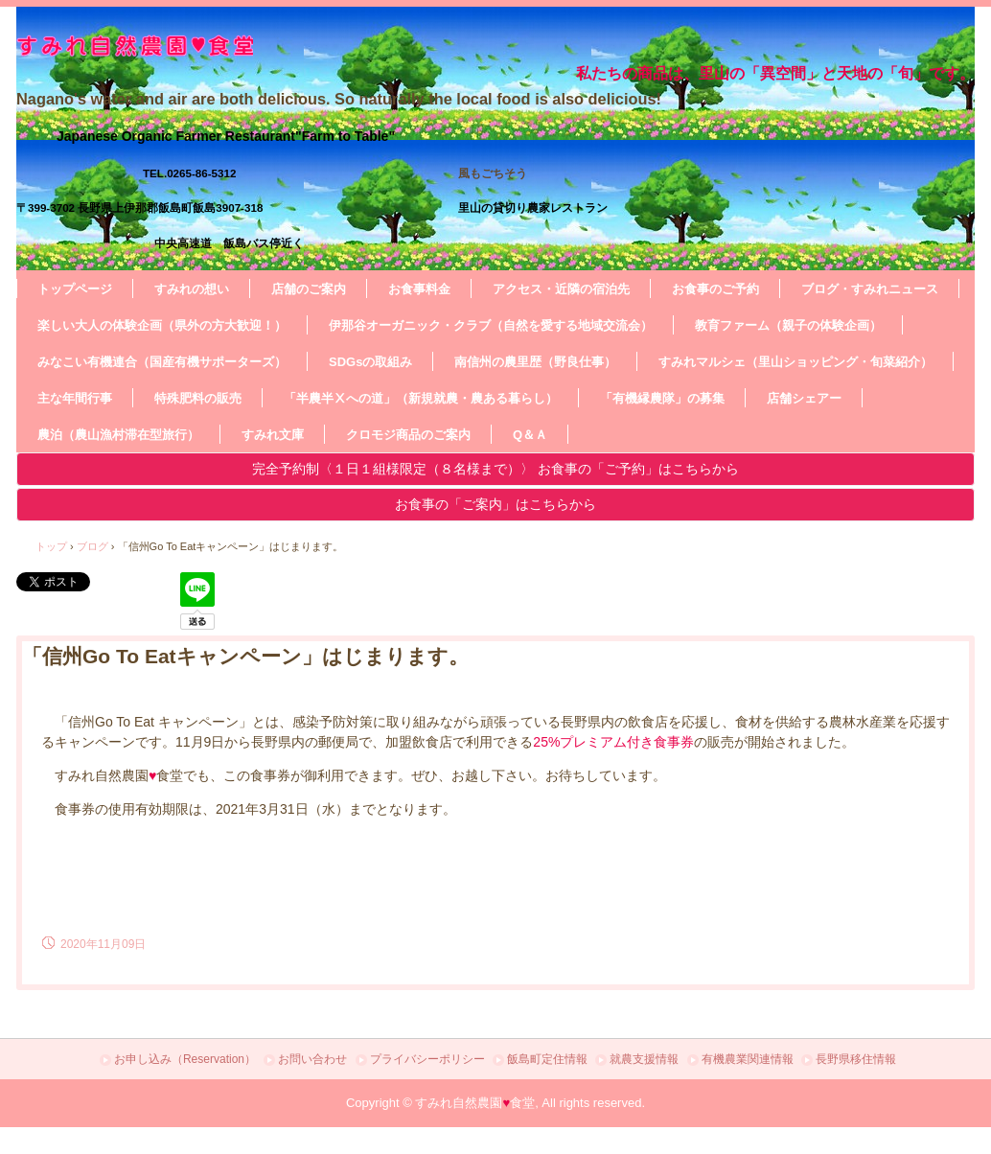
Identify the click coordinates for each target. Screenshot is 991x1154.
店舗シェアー (804, 398)
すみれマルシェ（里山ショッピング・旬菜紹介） (795, 362)
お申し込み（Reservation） (185, 1059)
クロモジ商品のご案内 (408, 434)
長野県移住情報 (856, 1059)
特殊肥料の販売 (198, 398)
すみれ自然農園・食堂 (313, 46)
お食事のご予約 (715, 289)
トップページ (74, 289)
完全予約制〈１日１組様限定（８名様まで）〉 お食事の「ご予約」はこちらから (495, 468)
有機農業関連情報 (748, 1059)
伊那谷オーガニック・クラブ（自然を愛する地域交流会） (491, 325)
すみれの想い (191, 289)
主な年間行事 (74, 398)
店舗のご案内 (308, 289)
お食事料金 (419, 289)
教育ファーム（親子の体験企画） (788, 325)
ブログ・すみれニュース (869, 289)
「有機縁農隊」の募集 (662, 398)
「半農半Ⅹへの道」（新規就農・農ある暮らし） (421, 398)
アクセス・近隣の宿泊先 (561, 289)
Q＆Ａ (530, 434)
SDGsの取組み (370, 362)
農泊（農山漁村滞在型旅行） (118, 434)
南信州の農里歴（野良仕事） (535, 362)
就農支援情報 (644, 1059)
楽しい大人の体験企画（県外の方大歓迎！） (162, 325)
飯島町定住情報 (547, 1059)
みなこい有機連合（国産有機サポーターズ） (162, 362)
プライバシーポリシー (427, 1059)
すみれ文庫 (273, 434)
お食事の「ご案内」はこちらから (495, 504)
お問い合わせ (312, 1059)
